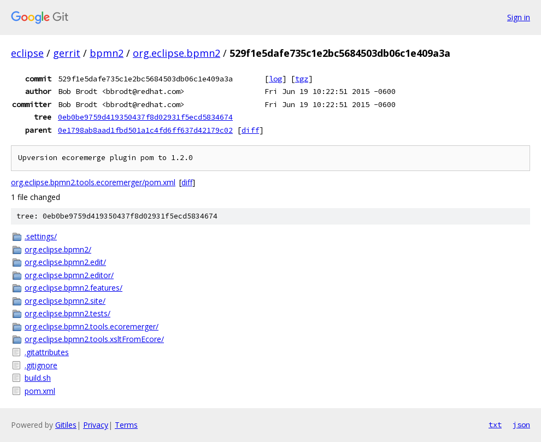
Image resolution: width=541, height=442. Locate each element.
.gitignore (41, 365)
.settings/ (41, 236)
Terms (126, 425)
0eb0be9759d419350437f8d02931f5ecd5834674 (145, 117)
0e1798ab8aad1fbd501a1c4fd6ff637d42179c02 (145, 130)
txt (495, 424)
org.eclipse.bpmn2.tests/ (67, 313)
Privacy (95, 425)
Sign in (518, 17)
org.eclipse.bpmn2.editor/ (69, 275)
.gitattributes (47, 352)
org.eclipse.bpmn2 (176, 53)
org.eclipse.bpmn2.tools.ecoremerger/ (91, 326)
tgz (301, 79)
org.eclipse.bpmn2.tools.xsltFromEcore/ (94, 339)
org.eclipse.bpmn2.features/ (73, 287)
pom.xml (40, 391)
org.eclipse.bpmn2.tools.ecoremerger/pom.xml (93, 182)
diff (250, 130)
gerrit (66, 53)
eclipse (27, 53)
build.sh (38, 378)
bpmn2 (107, 53)
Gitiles (66, 425)
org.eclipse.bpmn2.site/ (65, 301)
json (521, 424)
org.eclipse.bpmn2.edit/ (65, 262)
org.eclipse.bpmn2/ (58, 249)
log (275, 79)
